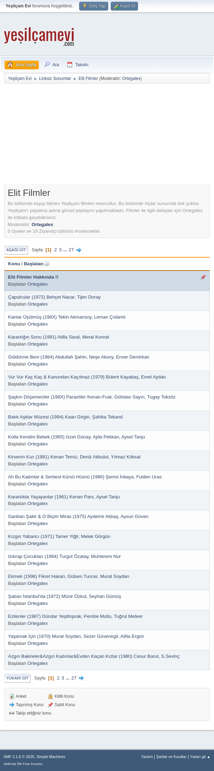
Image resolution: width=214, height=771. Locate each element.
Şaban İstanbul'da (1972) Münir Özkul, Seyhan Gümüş (64, 596)
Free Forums (32, 764)
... (65, 249)
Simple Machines (50, 757)
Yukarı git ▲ (200, 757)
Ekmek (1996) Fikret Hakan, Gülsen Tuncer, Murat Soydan (68, 576)
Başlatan (37, 263)
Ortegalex (131, 78)
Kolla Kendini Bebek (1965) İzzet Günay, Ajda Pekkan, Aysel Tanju (76, 436)
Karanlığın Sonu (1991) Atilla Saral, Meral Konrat (58, 337)
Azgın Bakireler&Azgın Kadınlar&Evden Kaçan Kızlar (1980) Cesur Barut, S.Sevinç (94, 656)
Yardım (147, 757)
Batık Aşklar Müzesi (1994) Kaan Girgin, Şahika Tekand (65, 416)
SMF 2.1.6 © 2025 (19, 757)
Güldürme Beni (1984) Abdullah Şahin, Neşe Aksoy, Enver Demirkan (79, 357)
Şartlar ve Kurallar (171, 757)
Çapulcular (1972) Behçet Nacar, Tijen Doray (54, 297)
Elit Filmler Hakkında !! (33, 277)
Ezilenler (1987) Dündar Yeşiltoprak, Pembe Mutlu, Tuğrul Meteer (75, 616)
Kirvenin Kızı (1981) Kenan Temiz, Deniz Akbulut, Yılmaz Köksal (74, 456)
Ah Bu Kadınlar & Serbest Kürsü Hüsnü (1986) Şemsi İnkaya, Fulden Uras (85, 476)
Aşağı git (16, 250)
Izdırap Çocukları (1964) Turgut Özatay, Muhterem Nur (64, 556)
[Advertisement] (109, 135)
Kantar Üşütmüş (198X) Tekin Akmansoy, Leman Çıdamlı (67, 317)
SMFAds (10, 764)
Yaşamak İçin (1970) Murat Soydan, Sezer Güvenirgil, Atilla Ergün (76, 636)
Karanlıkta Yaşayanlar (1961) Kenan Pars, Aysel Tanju (64, 496)
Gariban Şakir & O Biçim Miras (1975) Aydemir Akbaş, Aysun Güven (78, 516)
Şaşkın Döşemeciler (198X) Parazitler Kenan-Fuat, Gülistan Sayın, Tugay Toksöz (91, 397)
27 (71, 249)
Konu (14, 263)
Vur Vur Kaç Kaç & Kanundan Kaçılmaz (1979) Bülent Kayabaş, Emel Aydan (87, 377)
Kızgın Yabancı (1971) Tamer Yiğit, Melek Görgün (59, 536)
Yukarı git (17, 678)
